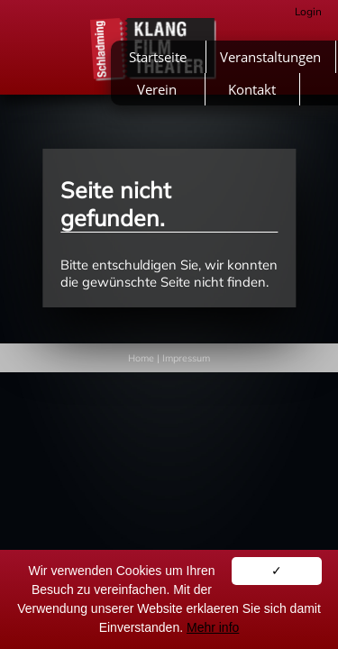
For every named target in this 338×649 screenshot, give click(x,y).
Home (141, 358)
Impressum (186, 358)
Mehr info (213, 627)
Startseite (158, 57)
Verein (157, 89)
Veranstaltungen (270, 57)
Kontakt (252, 89)
